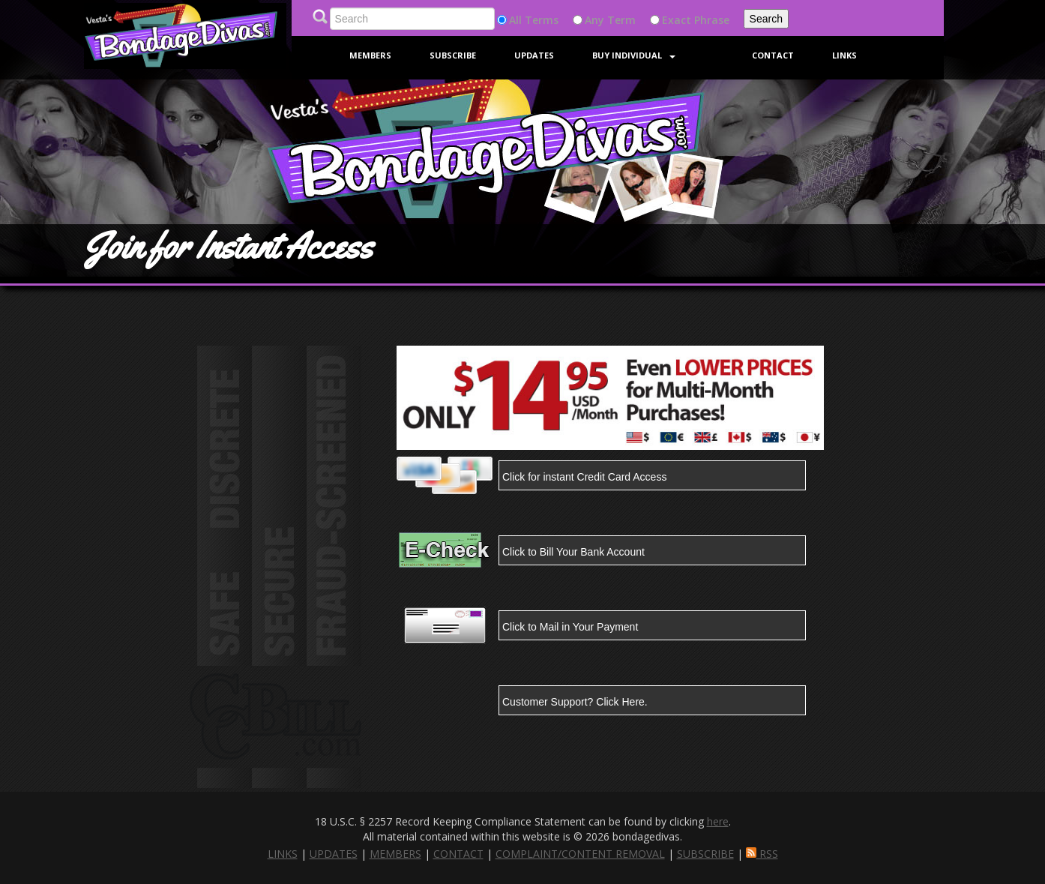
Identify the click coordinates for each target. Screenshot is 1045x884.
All (515, 20)
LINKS (283, 854)
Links (844, 55)
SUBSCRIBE (705, 854)
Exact (676, 20)
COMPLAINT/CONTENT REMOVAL (580, 854)
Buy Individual (633, 55)
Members (370, 55)
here (718, 821)
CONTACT (458, 854)
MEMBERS (395, 854)
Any (594, 20)
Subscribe (453, 55)
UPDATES (334, 854)
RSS (762, 854)
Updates (534, 55)
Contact (773, 55)
